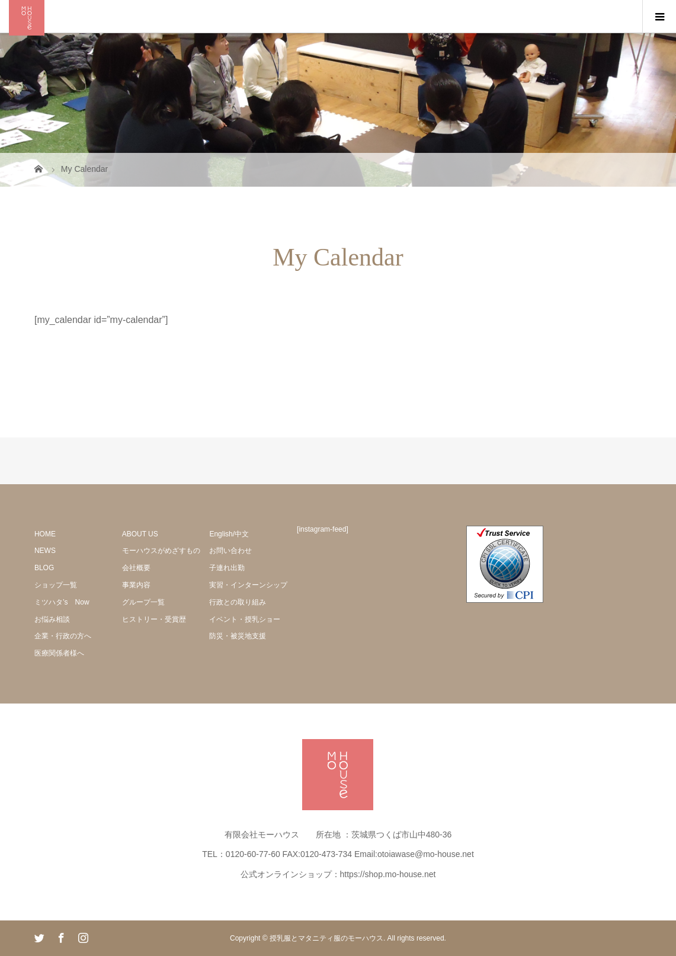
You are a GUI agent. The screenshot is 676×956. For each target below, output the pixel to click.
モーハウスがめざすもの (161, 550)
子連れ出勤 (227, 568)
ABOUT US (140, 534)
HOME (45, 534)
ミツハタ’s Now (61, 602)
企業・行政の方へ (62, 636)
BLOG (44, 568)
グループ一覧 (143, 602)
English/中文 (229, 534)
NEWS (45, 550)
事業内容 (136, 585)
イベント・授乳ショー (244, 619)
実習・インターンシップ (248, 585)
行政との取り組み (237, 602)
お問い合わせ (230, 550)
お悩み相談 (52, 619)
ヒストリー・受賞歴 (154, 619)
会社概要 (136, 568)
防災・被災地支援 (237, 636)
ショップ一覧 (55, 585)
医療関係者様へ (59, 653)
